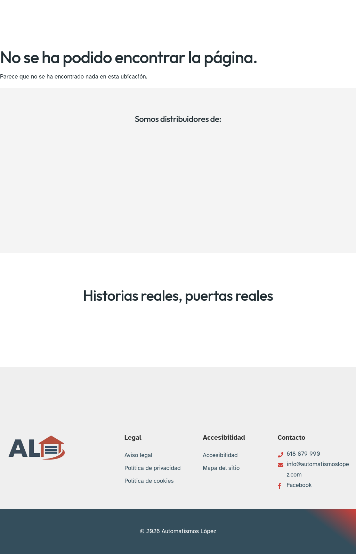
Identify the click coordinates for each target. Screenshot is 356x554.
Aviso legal (138, 455)
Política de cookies (149, 481)
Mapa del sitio (221, 468)
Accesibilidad (220, 455)
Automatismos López (189, 531)
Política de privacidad (152, 468)
